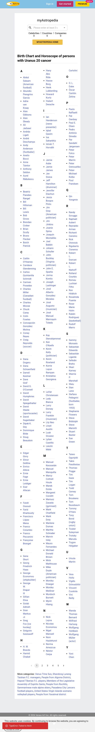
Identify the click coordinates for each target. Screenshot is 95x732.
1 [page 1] (37, 665)
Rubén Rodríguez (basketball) (75, 317)
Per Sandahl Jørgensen (74, 143)
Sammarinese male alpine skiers (33, 687)
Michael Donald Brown (50, 553)
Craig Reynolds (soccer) (27, 343)
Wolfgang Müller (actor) (74, 637)
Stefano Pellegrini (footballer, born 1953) (74, 401)
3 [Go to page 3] (47, 665)
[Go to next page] (63, 665)
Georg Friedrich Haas (27, 566)
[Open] (64, 28)
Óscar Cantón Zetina (72, 93)
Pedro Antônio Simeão (73, 133)
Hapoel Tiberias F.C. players (31, 680)
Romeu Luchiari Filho (73, 283)
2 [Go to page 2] (42, 665)
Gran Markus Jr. (27, 613)
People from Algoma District (56, 677)
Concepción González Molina (29, 326)
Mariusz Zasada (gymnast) (51, 502)
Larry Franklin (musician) (51, 415)
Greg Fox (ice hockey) (27, 624)
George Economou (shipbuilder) (29, 576)
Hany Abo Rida (48, 74)
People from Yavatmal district (51, 694)
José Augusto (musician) (51, 306)
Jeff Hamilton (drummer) (51, 184)
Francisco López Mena (28, 520)
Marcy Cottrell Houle (49, 479)
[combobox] (47, 27)
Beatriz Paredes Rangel (27, 195)
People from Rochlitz (56, 684)
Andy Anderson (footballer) (28, 148)
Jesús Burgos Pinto (49, 200)
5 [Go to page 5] (58, 665)
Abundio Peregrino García (28, 94)
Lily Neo (50, 422)
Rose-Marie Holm (72, 307)
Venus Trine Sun (43, 674)
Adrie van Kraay (26, 104)
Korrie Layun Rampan (50, 369)
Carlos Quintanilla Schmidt (28, 275)
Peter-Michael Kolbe (73, 173)
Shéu (71, 384)
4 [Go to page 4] (53, 665)
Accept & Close (12, 729)
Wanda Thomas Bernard (73, 614)
